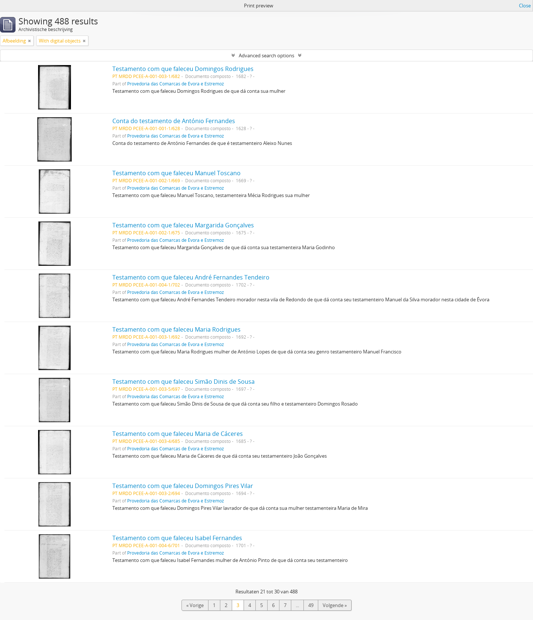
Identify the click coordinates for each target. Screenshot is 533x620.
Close (525, 5)
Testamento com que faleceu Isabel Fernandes (177, 538)
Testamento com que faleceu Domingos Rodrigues (183, 69)
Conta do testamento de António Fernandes (173, 121)
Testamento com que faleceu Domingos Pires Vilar (182, 486)
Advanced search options (266, 55)
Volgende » (335, 605)
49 (310, 605)
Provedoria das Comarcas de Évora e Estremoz (175, 84)
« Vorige (195, 605)
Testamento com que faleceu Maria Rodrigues (176, 329)
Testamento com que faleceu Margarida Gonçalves (183, 225)
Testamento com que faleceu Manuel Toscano (176, 173)
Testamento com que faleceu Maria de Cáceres (177, 434)
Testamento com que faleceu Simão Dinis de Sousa (183, 381)
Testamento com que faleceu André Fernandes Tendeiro (190, 277)
